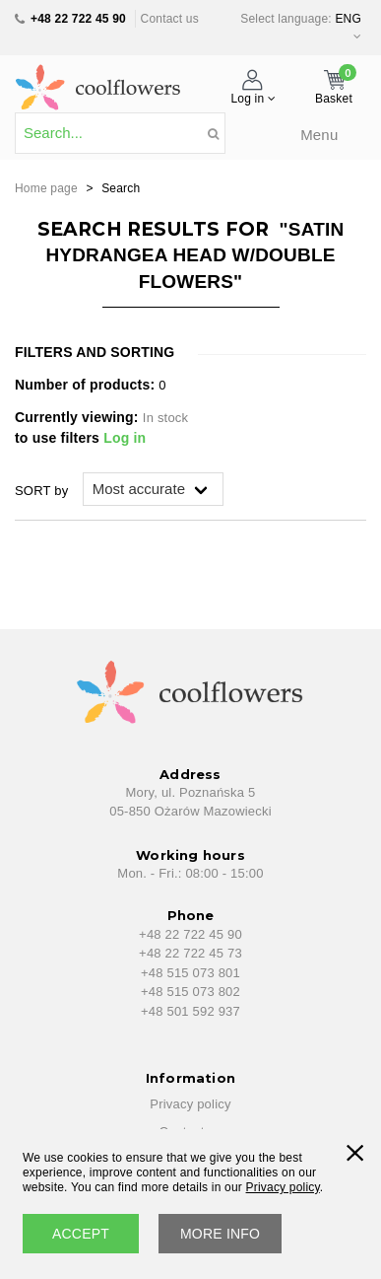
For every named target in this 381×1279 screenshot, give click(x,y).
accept (80, 1234)
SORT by (41, 490)
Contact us (170, 19)
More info (220, 1234)
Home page (46, 188)
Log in (124, 438)
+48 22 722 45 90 (78, 19)
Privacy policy (190, 1104)
